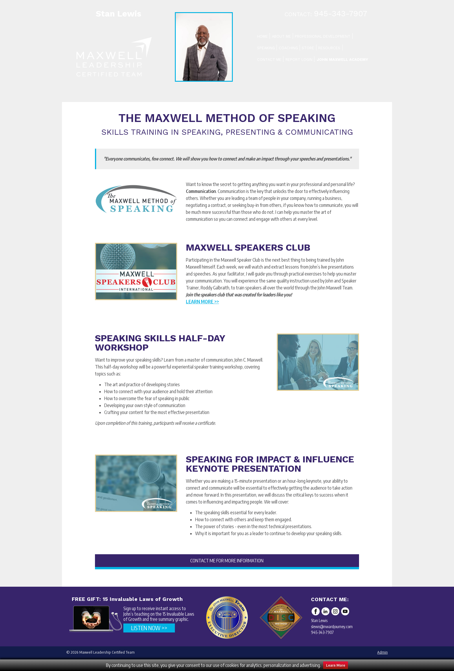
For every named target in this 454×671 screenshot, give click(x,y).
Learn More (335, 665)
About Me (281, 36)
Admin (382, 652)
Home (262, 36)
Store (308, 48)
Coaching (288, 48)
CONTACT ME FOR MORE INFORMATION (226, 561)
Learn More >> (202, 301)
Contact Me (269, 59)
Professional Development (322, 36)
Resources (329, 48)
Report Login (298, 59)
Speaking (266, 48)
